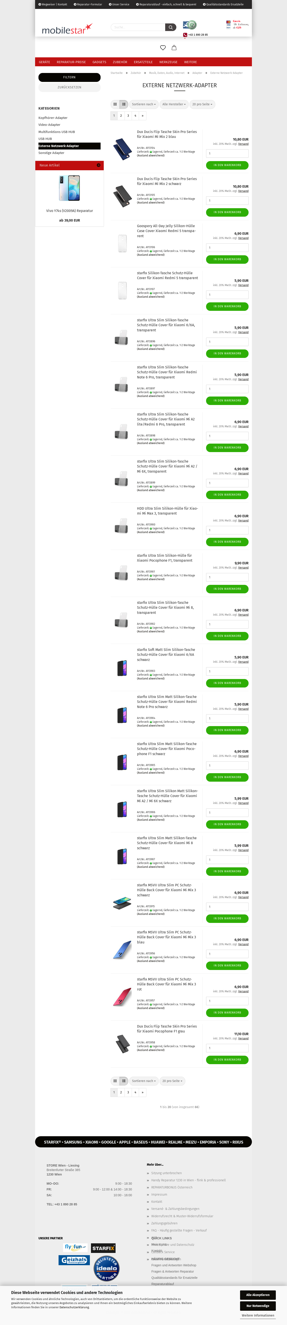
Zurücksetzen (70, 87)
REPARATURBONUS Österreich (171, 1187)
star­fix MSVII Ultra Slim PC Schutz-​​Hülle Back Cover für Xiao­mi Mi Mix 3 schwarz (166, 890)
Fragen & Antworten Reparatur (173, 1271)
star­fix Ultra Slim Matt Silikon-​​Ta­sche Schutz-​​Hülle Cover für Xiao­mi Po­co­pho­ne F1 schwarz (167, 749)
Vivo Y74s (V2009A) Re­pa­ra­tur (69, 211)
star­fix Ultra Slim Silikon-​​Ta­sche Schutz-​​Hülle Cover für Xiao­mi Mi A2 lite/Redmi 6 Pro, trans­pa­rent (166, 419)
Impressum (159, 1194)
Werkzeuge (168, 62)
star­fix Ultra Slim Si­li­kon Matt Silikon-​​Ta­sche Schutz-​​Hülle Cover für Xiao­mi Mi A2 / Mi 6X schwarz (167, 796)
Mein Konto (159, 1244)
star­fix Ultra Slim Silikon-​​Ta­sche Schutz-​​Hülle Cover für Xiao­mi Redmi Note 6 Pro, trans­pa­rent (167, 372)
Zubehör (120, 62)
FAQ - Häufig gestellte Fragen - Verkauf (179, 1230)
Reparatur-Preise (71, 62)
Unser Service (119, 4)
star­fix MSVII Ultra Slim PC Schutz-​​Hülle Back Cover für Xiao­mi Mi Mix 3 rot (166, 984)
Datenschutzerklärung (74, 1307)
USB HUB (45, 139)
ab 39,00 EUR (69, 220)
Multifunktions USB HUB (56, 132)
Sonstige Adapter (51, 153)
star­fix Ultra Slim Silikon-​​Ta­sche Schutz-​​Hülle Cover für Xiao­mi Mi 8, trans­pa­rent (165, 607)
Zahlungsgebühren (164, 1223)
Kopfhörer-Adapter (53, 118)
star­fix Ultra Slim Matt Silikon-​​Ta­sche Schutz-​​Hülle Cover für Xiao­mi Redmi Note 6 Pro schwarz (167, 702)
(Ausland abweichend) (151, 155)
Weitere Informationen (258, 1315)
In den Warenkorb (227, 165)
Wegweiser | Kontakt (52, 4)
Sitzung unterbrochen (166, 1173)
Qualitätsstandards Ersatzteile (223, 4)
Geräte (44, 62)
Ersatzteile (143, 62)
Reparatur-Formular (88, 4)
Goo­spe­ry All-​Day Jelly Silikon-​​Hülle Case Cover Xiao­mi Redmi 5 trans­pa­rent (166, 231)
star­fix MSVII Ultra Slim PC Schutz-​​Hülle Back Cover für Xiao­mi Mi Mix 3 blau (166, 937)
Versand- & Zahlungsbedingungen (175, 1209)
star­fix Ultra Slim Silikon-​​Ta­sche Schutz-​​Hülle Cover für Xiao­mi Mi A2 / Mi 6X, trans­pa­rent (167, 466)
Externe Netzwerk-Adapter (58, 146)
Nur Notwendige (258, 1306)
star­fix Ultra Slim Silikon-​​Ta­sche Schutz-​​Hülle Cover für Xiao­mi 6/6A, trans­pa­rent (166, 325)
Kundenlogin (72, 13)
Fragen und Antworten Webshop (174, 1265)
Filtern (69, 77)
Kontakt (156, 1202)
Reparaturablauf (163, 1284)
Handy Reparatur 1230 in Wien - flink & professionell (188, 1180)
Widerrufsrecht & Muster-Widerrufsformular (182, 1216)
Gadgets (99, 62)
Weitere (190, 62)
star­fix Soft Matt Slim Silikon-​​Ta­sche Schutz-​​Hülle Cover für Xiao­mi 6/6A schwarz (166, 655)
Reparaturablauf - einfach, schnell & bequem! (166, 4)
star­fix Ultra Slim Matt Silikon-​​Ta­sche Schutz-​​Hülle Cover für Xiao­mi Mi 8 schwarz (167, 843)
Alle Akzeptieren (258, 1295)
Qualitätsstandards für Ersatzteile (175, 1277)
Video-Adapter (49, 125)
